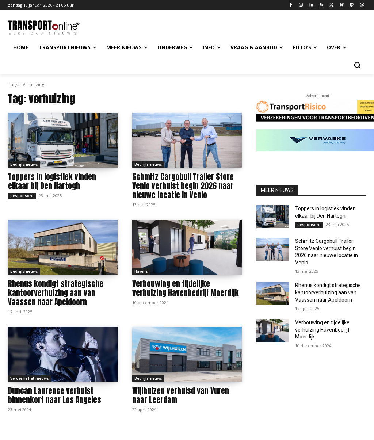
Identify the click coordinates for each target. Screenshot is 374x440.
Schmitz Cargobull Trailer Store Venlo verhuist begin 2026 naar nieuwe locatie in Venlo (183, 186)
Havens (141, 271)
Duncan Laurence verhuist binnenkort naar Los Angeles (54, 395)
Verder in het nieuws (29, 378)
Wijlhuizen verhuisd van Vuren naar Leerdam (180, 395)
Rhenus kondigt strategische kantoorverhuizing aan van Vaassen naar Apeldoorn (55, 293)
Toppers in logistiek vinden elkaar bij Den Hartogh (52, 181)
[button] (357, 65)
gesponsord (22, 195)
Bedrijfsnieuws (24, 164)
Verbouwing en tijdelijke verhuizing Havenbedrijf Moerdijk (185, 288)
